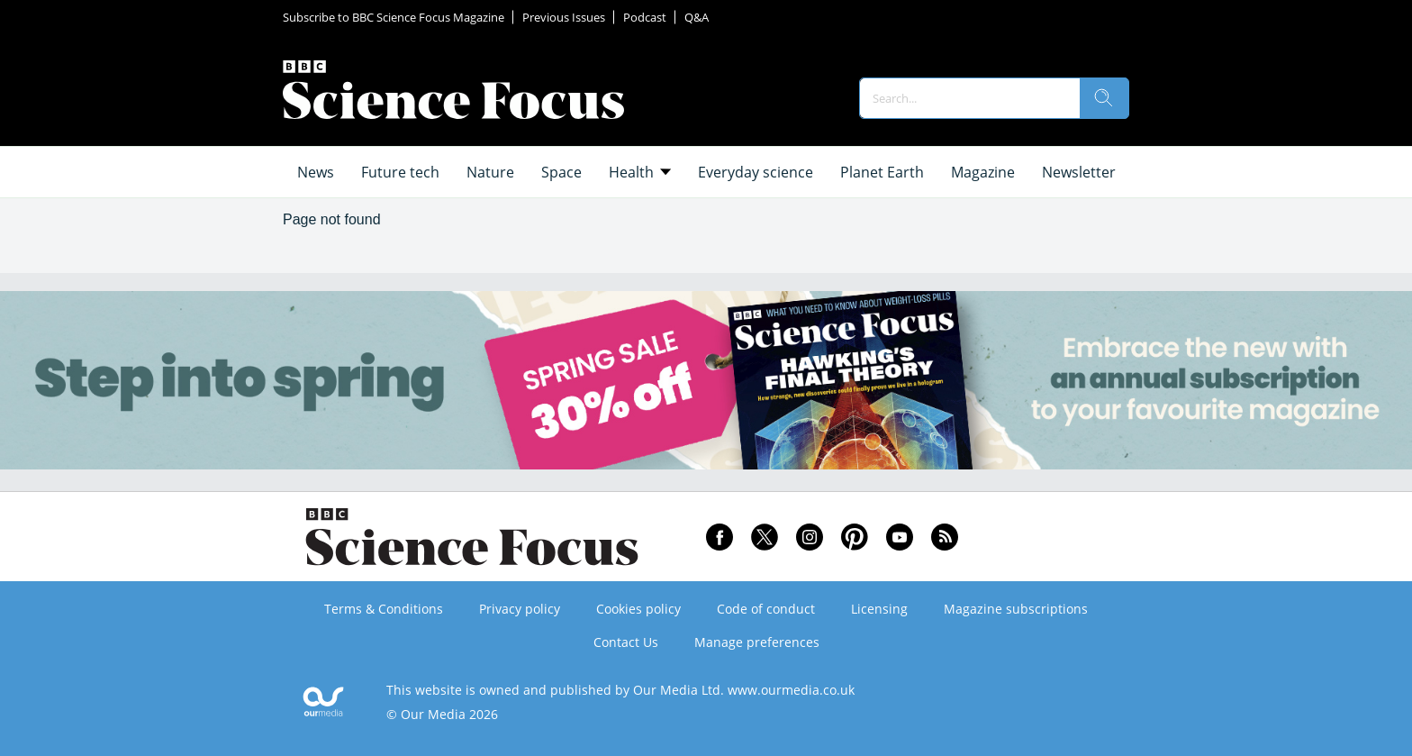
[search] (1104, 98)
